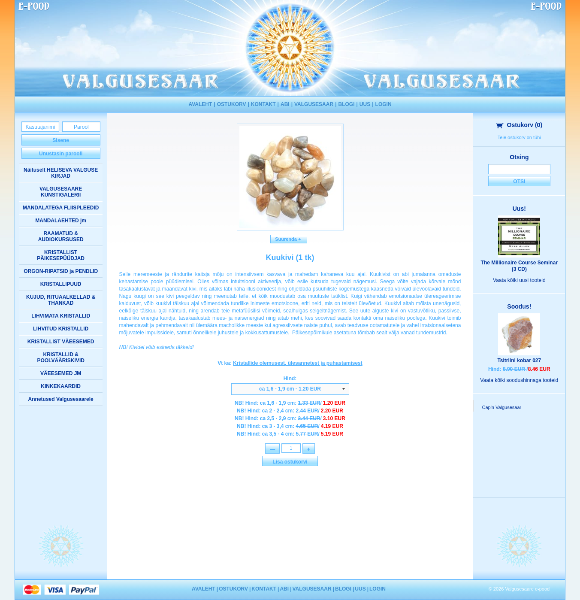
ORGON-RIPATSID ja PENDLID (61, 271)
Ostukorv (519, 124)
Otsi (519, 182)
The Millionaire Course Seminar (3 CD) (519, 266)
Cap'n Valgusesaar (501, 407)
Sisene (60, 140)
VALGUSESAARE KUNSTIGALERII (60, 192)
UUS (364, 104)
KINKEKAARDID (61, 386)
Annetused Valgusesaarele (61, 399)
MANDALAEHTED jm (60, 221)
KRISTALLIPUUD (61, 284)
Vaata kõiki (519, 280)
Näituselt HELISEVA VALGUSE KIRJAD (61, 173)
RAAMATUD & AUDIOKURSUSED (61, 236)
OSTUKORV (231, 104)
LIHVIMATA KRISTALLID (60, 316)
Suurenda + (288, 239)
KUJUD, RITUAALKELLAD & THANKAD (60, 300)
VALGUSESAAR (313, 104)
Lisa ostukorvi (289, 463)
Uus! (519, 208)
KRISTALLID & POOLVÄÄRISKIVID (60, 358)
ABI (285, 104)
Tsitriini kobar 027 (519, 361)
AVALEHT (200, 104)
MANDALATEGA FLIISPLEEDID (61, 208)
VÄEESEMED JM (60, 373)
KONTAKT (263, 104)
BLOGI (346, 104)
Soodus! (519, 306)
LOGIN (383, 104)
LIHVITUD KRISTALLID (60, 329)
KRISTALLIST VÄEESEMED (60, 342)
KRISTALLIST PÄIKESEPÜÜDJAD (61, 255)
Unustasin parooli (60, 154)
